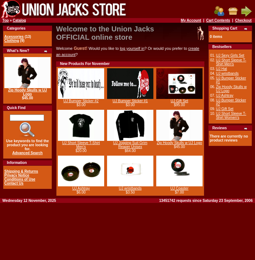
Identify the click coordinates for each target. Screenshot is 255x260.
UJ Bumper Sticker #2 (80, 101)
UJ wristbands (130, 188)
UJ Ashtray (81, 188)
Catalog (19, 20)
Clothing (11, 41)
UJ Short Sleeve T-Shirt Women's (231, 116)
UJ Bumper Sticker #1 (130, 101)
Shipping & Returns (21, 171)
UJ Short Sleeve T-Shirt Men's (81, 145)
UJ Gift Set (179, 101)
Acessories (14, 37)
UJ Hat (221, 69)
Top (6, 20)
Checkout (243, 20)
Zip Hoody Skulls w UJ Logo (27, 92)
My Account (191, 20)
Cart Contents (218, 20)
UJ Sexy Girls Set (230, 55)
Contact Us (14, 183)
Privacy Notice (16, 175)
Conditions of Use (19, 179)
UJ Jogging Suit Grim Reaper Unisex (130, 145)
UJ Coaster (179, 188)
